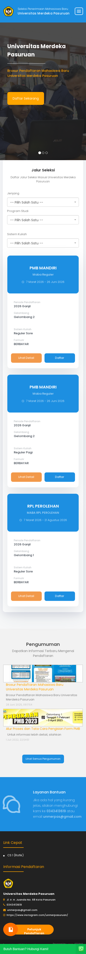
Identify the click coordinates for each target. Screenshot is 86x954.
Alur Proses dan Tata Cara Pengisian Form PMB (43, 728)
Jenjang (13, 193)
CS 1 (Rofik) (15, 855)
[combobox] (43, 202)
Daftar (59, 358)
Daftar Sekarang (26, 98)
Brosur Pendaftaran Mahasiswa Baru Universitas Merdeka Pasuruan (34, 687)
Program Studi (17, 211)
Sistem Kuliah (17, 234)
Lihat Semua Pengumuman (43, 759)
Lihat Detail (26, 358)
